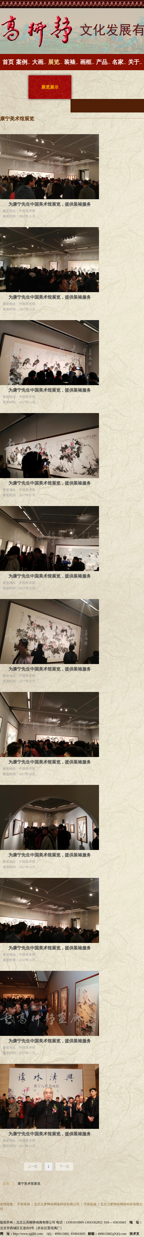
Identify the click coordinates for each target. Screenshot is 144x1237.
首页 (6, 1184)
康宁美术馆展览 (29, 1184)
